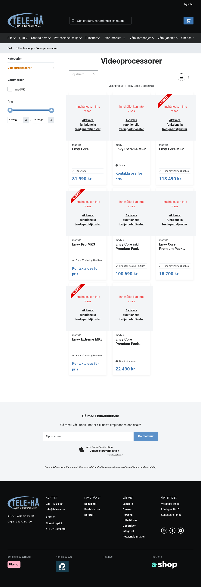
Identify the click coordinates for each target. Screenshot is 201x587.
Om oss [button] (188, 38)
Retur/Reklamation (134, 536)
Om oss (127, 509)
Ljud (23, 38)
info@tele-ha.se (55, 509)
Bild (12, 38)
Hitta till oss (130, 520)
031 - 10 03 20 (54, 503)
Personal (128, 514)
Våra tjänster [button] (168, 38)
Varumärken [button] (115, 38)
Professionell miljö (68, 38)
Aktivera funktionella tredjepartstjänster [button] (87, 124)
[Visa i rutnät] (181, 77)
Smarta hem (41, 38)
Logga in (128, 503)
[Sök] (100, 20)
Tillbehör (92, 38)
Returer (88, 514)
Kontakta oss (92, 509)
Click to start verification (104, 450)
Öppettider (129, 525)
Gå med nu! (147, 436)
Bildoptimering (24, 48)
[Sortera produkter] (83, 74)
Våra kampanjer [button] (142, 38)
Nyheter (188, 4)
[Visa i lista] (189, 77)
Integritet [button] (128, 531)
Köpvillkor (90, 503)
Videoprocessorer (47, 48)
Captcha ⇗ (115, 455)
